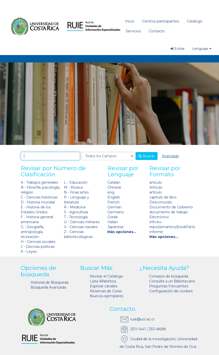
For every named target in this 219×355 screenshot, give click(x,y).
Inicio (129, 21)
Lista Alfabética (103, 281)
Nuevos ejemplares (106, 296)
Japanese (115, 227)
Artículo (155, 187)
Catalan (113, 182)
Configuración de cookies (171, 291)
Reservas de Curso (106, 291)
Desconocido (160, 202)
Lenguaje (201, 48)
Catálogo (194, 21)
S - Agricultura (76, 212)
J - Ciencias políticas (38, 246)
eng (110, 192)
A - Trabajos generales (39, 182)
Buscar (147, 156)
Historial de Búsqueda (49, 282)
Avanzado (170, 156)
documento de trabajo (168, 212)
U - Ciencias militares (82, 222)
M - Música (73, 187)
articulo (155, 182)
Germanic (115, 212)
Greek (112, 217)
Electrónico (159, 217)
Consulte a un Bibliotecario (172, 281)
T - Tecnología (76, 217)
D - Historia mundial (38, 202)
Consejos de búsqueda (168, 276)
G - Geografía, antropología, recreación (32, 232)
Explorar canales (103, 286)
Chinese (114, 187)
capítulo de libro (163, 197)
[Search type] (107, 156)
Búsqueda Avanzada (48, 287)
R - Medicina (74, 207)
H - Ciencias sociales (38, 241)
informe (156, 232)
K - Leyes (29, 251)
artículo (155, 192)
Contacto (157, 31)
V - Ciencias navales (81, 227)
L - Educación (75, 182)
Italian (112, 222)
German (114, 207)
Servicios (133, 31)
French (113, 202)
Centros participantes (160, 21)
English (113, 197)
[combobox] (50, 156)
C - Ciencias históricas (39, 197)
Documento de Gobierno (171, 207)
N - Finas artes (76, 192)
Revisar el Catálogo (106, 276)
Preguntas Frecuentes (168, 286)
